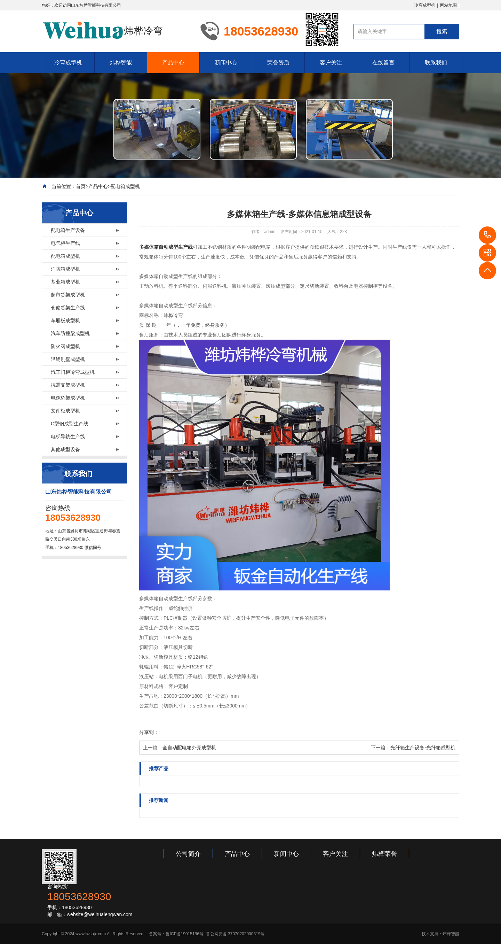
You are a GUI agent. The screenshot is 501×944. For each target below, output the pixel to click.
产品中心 (173, 62)
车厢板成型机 (65, 320)
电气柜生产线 (65, 243)
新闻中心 (226, 62)
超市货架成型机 (68, 294)
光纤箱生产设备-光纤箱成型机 (422, 747)
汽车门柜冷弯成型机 (73, 372)
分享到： (149, 732)
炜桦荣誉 (384, 853)
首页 (81, 186)
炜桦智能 (121, 62)
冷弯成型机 (424, 5)
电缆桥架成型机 (68, 398)
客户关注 (331, 62)
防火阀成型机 (65, 346)
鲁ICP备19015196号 (185, 933)
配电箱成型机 (125, 186)
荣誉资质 (278, 62)
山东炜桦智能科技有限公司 (96, 5)
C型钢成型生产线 (69, 423)
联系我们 (436, 62)
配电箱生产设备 (68, 230)
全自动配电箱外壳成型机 (189, 747)
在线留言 (383, 62)
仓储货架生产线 (68, 307)
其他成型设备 (65, 449)
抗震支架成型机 (68, 385)
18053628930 (487, 235)
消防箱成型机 (65, 269)
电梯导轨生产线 (68, 436)
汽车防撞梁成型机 (70, 333)
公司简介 (188, 853)
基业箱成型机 (65, 282)
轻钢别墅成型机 (68, 359)
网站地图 (448, 5)
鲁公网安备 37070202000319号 (234, 933)
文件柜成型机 (65, 410)
